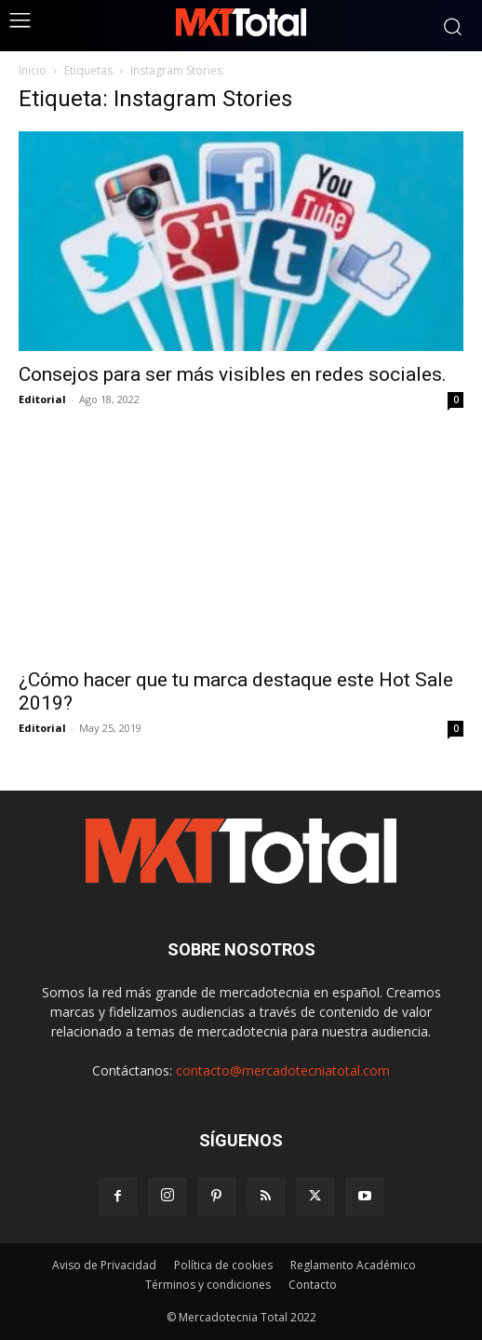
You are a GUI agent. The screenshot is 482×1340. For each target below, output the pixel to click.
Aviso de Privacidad (104, 1265)
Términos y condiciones (208, 1285)
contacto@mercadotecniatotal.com (283, 1070)
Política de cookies (223, 1265)
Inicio (33, 70)
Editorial (42, 399)
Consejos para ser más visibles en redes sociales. (233, 374)
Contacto (312, 1285)
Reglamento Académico (353, 1265)
